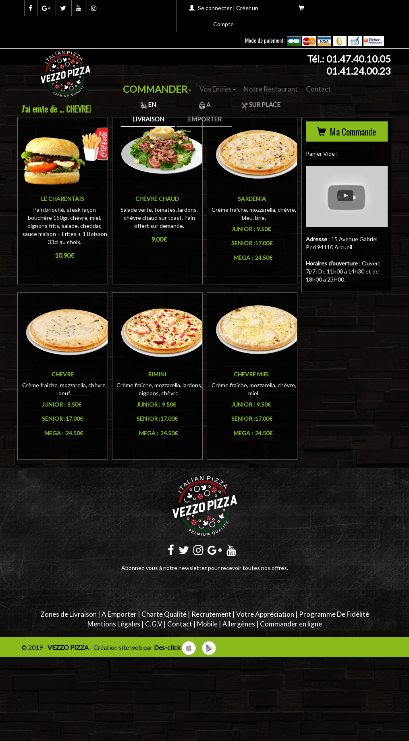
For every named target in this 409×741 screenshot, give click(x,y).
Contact (318, 89)
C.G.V (153, 624)
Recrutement (211, 614)
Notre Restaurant (271, 89)
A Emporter (119, 614)
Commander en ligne (291, 624)
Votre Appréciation (265, 614)
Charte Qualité (164, 614)
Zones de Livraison (68, 614)
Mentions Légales (113, 624)
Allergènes (238, 624)
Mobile (207, 624)
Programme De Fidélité (334, 614)
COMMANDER (157, 89)
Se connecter (215, 7)
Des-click (167, 647)
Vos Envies (217, 89)
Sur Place (261, 104)
